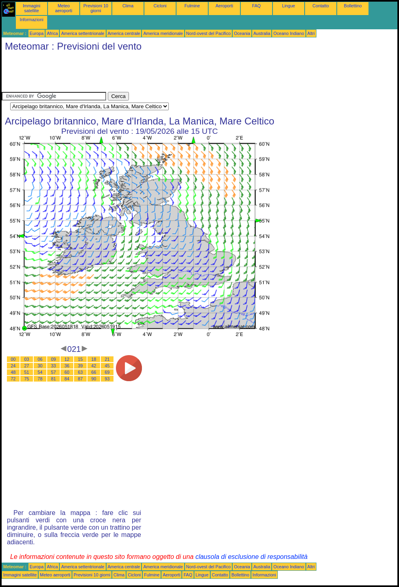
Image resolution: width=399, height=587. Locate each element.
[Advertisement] (150, 73)
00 (13, 359)
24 (13, 365)
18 (94, 359)
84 (67, 378)
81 (53, 378)
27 (26, 365)
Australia (261, 33)
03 (26, 359)
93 (107, 378)
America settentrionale (82, 33)
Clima (127, 5)
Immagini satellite (31, 8)
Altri (311, 33)
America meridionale (163, 33)
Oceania (242, 33)
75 (26, 378)
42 (94, 365)
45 (107, 365)
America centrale (124, 33)
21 (107, 359)
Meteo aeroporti (63, 8)
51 (26, 372)
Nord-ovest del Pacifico (208, 33)
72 (13, 378)
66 (94, 372)
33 (53, 365)
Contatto (320, 5)
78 (40, 378)
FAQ (256, 5)
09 (53, 359)
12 (67, 359)
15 (80, 359)
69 (107, 372)
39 (80, 365)
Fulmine (192, 5)
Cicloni (160, 5)
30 (40, 365)
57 (53, 372)
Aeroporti (224, 5)
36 (67, 365)
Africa (52, 33)
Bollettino (353, 5)
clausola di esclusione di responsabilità (251, 556)
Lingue (288, 5)
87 (80, 378)
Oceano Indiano (288, 33)
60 (67, 372)
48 (13, 372)
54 (40, 372)
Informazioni (31, 19)
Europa (37, 33)
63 (80, 372)
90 (94, 378)
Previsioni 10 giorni (95, 8)
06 (40, 359)
